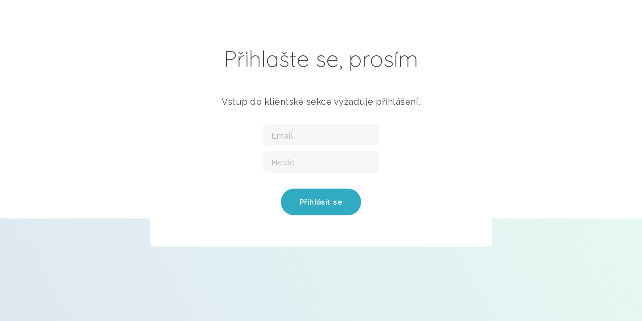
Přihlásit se (321, 201)
